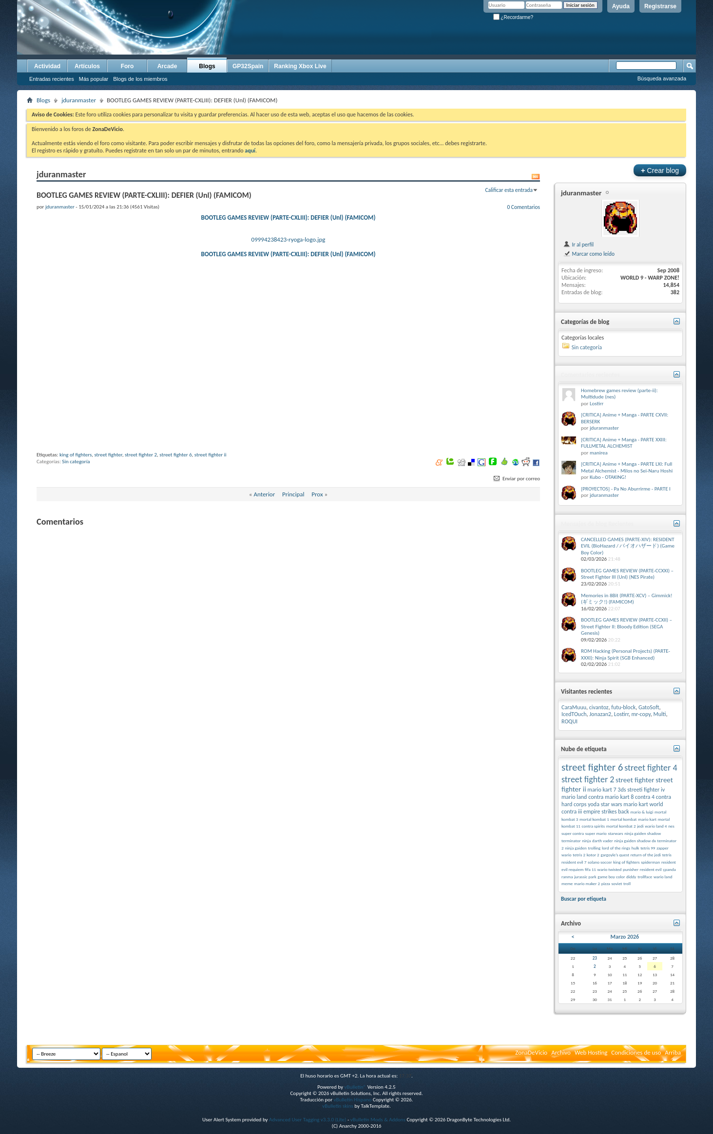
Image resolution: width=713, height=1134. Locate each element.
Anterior (264, 552)
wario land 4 (656, 826)
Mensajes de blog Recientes (597, 524)
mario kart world (643, 804)
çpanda (669, 869)
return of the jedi (646, 854)
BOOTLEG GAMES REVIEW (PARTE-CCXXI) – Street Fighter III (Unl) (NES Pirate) (627, 574)
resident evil (651, 869)
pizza (605, 883)
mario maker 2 (587, 883)
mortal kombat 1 (594, 819)
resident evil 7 (573, 862)
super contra (572, 833)
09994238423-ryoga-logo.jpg (288, 239)
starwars (615, 833)
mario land (574, 797)
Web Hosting (591, 1052)
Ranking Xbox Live (300, 66)
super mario (596, 833)
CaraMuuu (573, 707)
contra (595, 797)
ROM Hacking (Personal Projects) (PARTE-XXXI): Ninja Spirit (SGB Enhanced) (625, 654)
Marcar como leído (589, 253)
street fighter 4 (650, 767)
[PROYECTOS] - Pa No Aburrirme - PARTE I (626, 489)
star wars (611, 804)
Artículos (87, 66)
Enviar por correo (516, 537)
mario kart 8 (619, 797)
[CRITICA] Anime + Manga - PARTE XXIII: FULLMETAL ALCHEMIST (624, 443)
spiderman (650, 862)
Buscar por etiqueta (583, 898)
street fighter (108, 513)
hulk (635, 847)
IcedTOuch (574, 714)
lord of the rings (616, 847)
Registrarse (660, 6)
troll (627, 883)
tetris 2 (579, 854)
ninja (586, 840)
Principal (293, 552)
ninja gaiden (575, 847)
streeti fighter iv (646, 789)
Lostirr (596, 403)
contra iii (571, 811)
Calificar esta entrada (509, 190)
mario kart (647, 819)
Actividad (47, 66)
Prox (317, 552)
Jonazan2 (600, 714)
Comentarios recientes (590, 374)
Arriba (673, 1052)
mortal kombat (623, 819)
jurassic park (585, 876)
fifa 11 (590, 869)
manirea (599, 453)
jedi (640, 826)
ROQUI (569, 721)
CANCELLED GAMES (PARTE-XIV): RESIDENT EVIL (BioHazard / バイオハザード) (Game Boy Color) (627, 546)
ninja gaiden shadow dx (635, 840)
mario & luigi (642, 811)
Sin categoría (76, 520)
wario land (663, 876)
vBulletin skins (337, 1106)
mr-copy (641, 714)
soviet (617, 883)
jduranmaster (78, 100)
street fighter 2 (141, 513)
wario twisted (609, 869)
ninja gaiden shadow (642, 833)
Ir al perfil (578, 244)
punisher (630, 869)
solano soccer (600, 862)
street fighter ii (210, 513)
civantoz (599, 707)
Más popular (94, 79)
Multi (659, 714)
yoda (593, 804)
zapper (662, 847)
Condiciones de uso (636, 1052)
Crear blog (660, 170)
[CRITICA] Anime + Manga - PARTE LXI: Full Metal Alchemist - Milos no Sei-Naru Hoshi (627, 467)
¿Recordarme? (513, 17)
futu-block (623, 707)
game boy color (611, 876)
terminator (571, 840)
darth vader (602, 840)
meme (567, 883)
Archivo (561, 1052)
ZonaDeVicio (531, 1052)
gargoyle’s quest (614, 854)
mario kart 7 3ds (606, 789)
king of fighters (75, 513)
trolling (594, 847)
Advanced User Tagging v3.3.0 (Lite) (307, 1119)
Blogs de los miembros (140, 79)
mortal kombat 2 (621, 826)
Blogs (207, 66)
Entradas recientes (51, 79)
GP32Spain (247, 66)
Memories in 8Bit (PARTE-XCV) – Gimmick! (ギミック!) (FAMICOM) (627, 598)
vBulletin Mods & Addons (377, 1119)
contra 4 (645, 797)
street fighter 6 (175, 513)
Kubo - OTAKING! (608, 477)
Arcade (167, 66)
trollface (644, 876)
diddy (631, 876)
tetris (667, 854)
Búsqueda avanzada (661, 78)
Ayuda (621, 6)
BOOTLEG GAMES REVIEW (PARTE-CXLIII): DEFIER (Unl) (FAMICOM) (288, 217)
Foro (127, 66)
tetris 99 (647, 847)
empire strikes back (606, 811)
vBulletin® (355, 1087)
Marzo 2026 (624, 936)
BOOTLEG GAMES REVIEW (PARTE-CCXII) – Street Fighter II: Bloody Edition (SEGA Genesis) (626, 626)
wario (566, 854)
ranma (567, 876)
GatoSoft (648, 707)
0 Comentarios (523, 207)
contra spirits (593, 826)
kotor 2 (593, 854)
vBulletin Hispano (353, 1099)
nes (671, 826)
